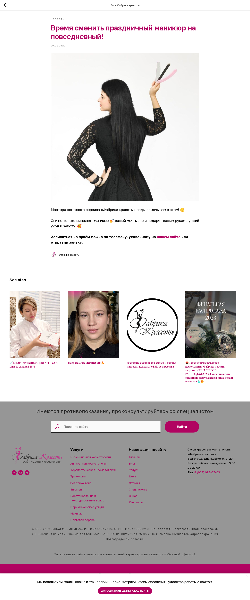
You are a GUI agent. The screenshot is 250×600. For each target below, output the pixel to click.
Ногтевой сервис (82, 522)
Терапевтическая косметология (93, 472)
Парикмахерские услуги (87, 509)
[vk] (14, 475)
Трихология (78, 479)
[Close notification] (247, 576)
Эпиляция (76, 492)
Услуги (133, 472)
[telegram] (27, 475)
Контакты (136, 505)
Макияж (76, 516)
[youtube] (20, 475)
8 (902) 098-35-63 (207, 475)
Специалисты (138, 492)
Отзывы (134, 485)
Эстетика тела (80, 485)
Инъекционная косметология (90, 459)
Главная (134, 459)
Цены (133, 479)
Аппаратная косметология (88, 466)
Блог (132, 466)
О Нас (133, 498)
